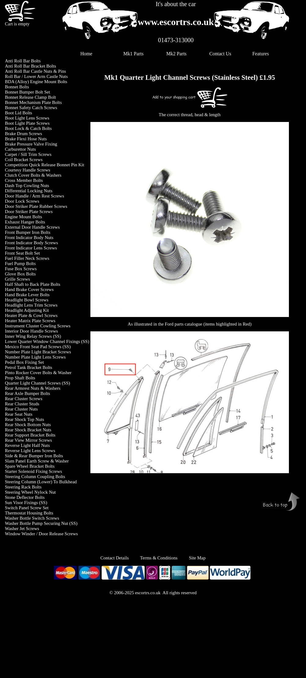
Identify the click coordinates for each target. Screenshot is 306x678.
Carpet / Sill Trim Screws (28, 154)
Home (86, 53)
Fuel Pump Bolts (20, 263)
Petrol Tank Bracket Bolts (28, 367)
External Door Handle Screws (32, 227)
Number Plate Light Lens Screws (35, 357)
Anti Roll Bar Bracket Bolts (30, 66)
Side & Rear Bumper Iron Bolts (34, 455)
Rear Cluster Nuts (21, 409)
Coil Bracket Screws (23, 159)
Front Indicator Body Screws (31, 242)
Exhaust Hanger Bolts (25, 221)
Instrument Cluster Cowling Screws (38, 325)
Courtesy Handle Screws (27, 170)
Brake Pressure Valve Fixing (31, 144)
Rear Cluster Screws (23, 398)
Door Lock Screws (22, 201)
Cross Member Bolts (24, 180)
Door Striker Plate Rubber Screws (36, 206)
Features (260, 53)
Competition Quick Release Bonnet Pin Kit (44, 164)
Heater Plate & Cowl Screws (31, 315)
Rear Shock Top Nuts (24, 419)
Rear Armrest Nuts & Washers (32, 388)
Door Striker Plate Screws (29, 211)
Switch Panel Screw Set (27, 507)
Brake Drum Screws (23, 133)
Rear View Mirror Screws (28, 440)
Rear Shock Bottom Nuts (28, 424)
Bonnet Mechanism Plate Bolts (33, 102)
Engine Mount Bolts (23, 216)
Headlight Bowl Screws (26, 299)
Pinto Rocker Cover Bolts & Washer (38, 372)
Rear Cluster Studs (22, 403)
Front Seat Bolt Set (22, 253)
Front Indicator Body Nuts (29, 237)
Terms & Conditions (158, 557)
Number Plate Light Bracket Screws (38, 351)
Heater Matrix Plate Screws (30, 320)
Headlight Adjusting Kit (27, 310)
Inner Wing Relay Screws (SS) (33, 336)
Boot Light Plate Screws (27, 123)
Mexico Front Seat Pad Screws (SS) (38, 346)
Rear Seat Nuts (18, 414)
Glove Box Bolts (20, 273)
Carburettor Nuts (20, 149)
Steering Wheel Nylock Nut (30, 492)
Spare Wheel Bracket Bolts (30, 466)
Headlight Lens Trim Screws (31, 305)
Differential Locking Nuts (29, 190)
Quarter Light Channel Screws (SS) (37, 383)
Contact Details (120, 557)
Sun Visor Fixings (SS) (26, 502)
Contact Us (220, 53)
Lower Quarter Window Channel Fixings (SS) (47, 341)
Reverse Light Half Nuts (27, 445)
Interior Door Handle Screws (31, 331)
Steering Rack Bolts (23, 487)
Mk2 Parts (176, 53)
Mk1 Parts (133, 53)
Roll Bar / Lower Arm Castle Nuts (36, 76)
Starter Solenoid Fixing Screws (33, 471)
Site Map (197, 557)
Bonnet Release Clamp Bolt (30, 97)
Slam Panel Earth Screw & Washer (37, 461)
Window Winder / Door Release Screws (41, 533)
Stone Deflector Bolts (25, 497)
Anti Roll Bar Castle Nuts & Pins (35, 71)
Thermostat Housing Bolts (29, 512)
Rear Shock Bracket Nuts (28, 429)
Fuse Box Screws (21, 268)
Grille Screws (17, 279)
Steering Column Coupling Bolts (35, 476)
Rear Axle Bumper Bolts (27, 393)
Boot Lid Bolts (18, 112)
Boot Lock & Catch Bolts (28, 128)
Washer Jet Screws (22, 528)
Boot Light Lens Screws (27, 118)
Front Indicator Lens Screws (31, 247)
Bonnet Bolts (17, 86)
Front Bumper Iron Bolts (27, 232)
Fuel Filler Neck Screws (27, 258)
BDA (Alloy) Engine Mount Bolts (36, 81)
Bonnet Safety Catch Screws (31, 107)
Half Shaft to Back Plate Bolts (32, 284)
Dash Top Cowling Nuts (27, 185)
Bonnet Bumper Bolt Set (27, 92)
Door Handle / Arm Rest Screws (34, 195)
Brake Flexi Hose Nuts (26, 138)
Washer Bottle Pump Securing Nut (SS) (41, 523)
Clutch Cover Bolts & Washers (33, 175)
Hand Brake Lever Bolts (27, 294)
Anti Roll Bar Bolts (23, 60)
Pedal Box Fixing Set (24, 362)
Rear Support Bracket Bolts (30, 435)
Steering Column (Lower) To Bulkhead (41, 481)
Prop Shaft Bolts (20, 377)
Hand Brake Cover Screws (29, 289)
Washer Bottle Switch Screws (32, 518)
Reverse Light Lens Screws (30, 450)
